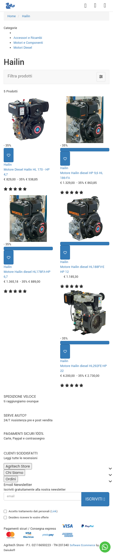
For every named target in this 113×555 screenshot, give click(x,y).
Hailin (8, 164)
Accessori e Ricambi (28, 38)
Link (54, 511)
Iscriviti (95, 499)
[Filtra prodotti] (101, 77)
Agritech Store (19, 466)
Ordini (12, 479)
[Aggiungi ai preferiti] (9, 155)
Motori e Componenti (28, 43)
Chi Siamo (15, 473)
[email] (43, 496)
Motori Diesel (23, 47)
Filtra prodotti (20, 76)
